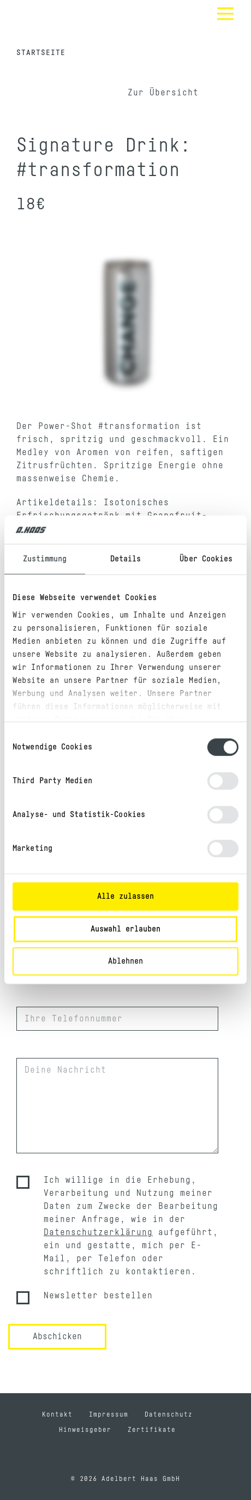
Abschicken (57, 1336)
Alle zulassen (125, 896)
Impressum (108, 1414)
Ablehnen (125, 961)
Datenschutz (169, 1414)
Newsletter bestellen (98, 1295)
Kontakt (57, 1414)
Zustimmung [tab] (45, 559)
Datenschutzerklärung (98, 1232)
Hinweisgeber (85, 1429)
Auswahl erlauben (125, 929)
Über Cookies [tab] (206, 559)
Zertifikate (152, 1429)
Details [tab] (125, 559)
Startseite (40, 53)
